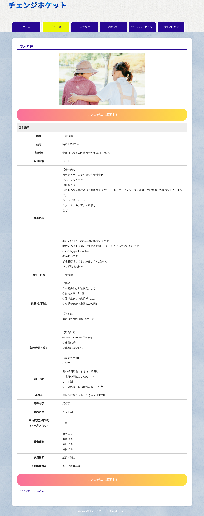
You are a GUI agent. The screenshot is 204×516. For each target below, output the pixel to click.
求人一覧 (56, 26)
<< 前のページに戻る (32, 490)
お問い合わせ (171, 26)
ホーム (26, 26)
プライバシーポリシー (142, 26)
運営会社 (85, 26)
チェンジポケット (97, 511)
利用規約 (113, 26)
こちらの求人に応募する (102, 114)
